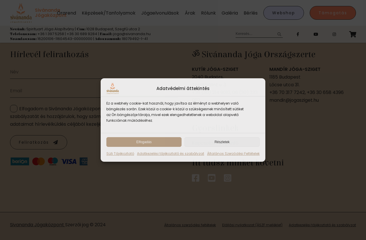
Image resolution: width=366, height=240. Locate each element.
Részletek (222, 142)
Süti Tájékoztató (120, 153)
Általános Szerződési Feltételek (233, 153)
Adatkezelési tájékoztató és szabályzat (170, 153)
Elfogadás (144, 142)
